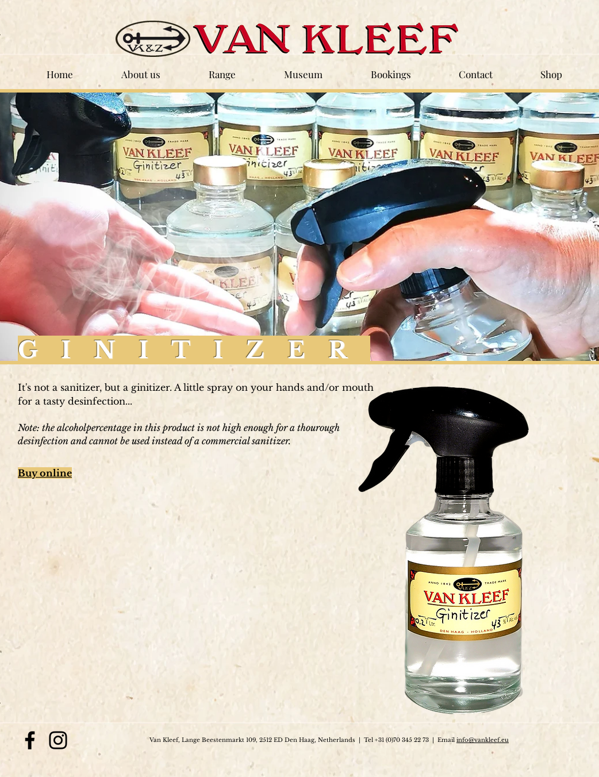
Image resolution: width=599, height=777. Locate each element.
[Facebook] (30, 740)
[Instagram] (58, 740)
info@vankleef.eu (482, 740)
